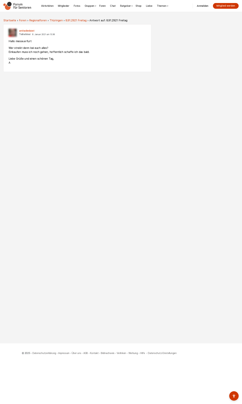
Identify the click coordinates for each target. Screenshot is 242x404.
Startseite (9, 20)
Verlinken (121, 353)
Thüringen (56, 20)
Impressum (63, 353)
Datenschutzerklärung (44, 353)
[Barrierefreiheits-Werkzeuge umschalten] (234, 396)
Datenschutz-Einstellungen (162, 353)
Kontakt (94, 353)
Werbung (133, 353)
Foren (22, 20)
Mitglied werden (225, 5)
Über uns (76, 353)
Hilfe (143, 353)
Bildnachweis (107, 353)
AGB (85, 353)
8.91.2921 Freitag (76, 20)
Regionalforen (38, 20)
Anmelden (202, 6)
